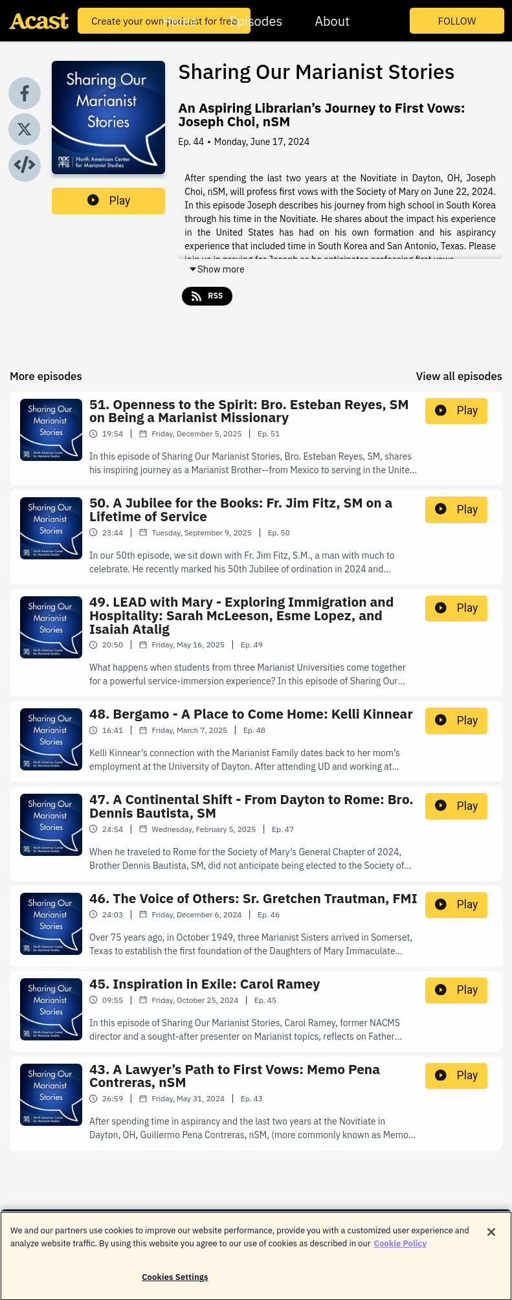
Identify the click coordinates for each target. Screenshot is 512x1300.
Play (108, 200)
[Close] (491, 1240)
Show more (216, 269)
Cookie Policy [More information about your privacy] (400, 1251)
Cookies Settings (175, 1284)
